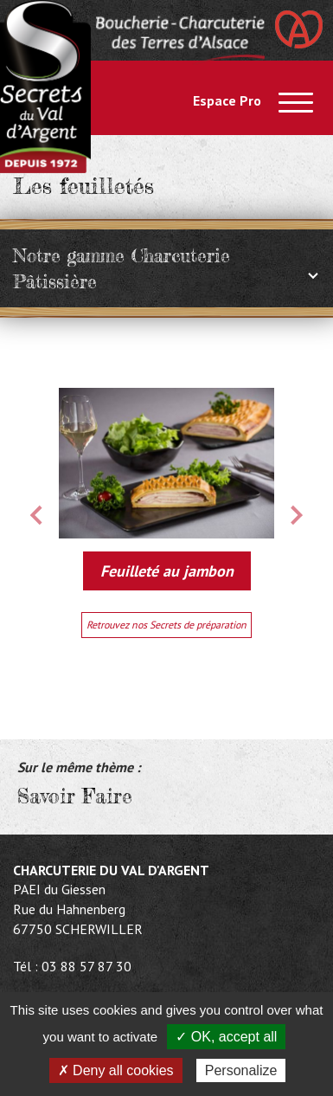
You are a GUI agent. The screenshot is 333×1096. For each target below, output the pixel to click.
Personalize (241, 1070)
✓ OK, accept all (226, 1036)
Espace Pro (227, 100)
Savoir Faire (74, 796)
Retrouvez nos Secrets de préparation (166, 624)
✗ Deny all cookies (116, 1070)
